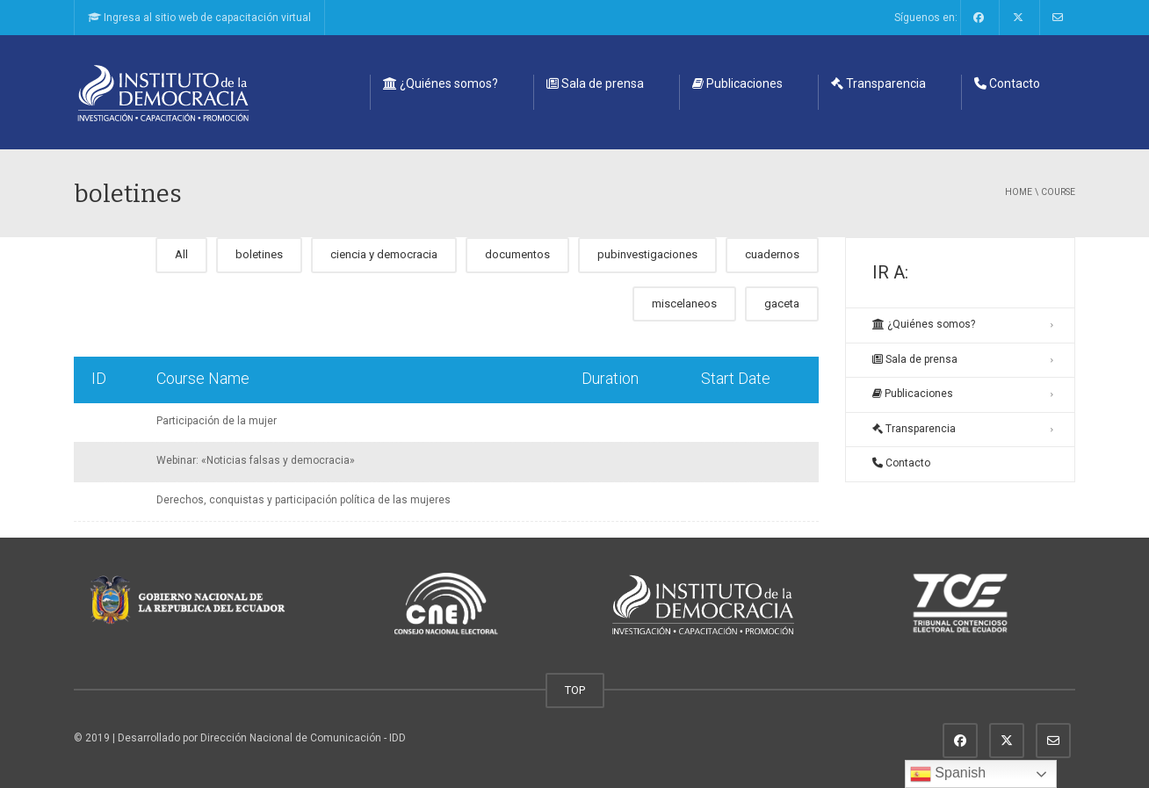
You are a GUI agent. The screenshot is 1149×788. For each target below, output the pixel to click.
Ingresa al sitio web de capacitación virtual (199, 17)
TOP (575, 690)
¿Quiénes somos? (440, 83)
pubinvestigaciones (647, 254)
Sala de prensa (595, 83)
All (181, 254)
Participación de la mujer (216, 421)
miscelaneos (684, 303)
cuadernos (772, 254)
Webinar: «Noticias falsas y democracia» (255, 460)
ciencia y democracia (383, 254)
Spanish (948, 773)
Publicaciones (737, 83)
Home (1018, 192)
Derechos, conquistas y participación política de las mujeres (303, 500)
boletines (259, 254)
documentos (517, 254)
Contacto (1007, 83)
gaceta (781, 303)
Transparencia (878, 83)
